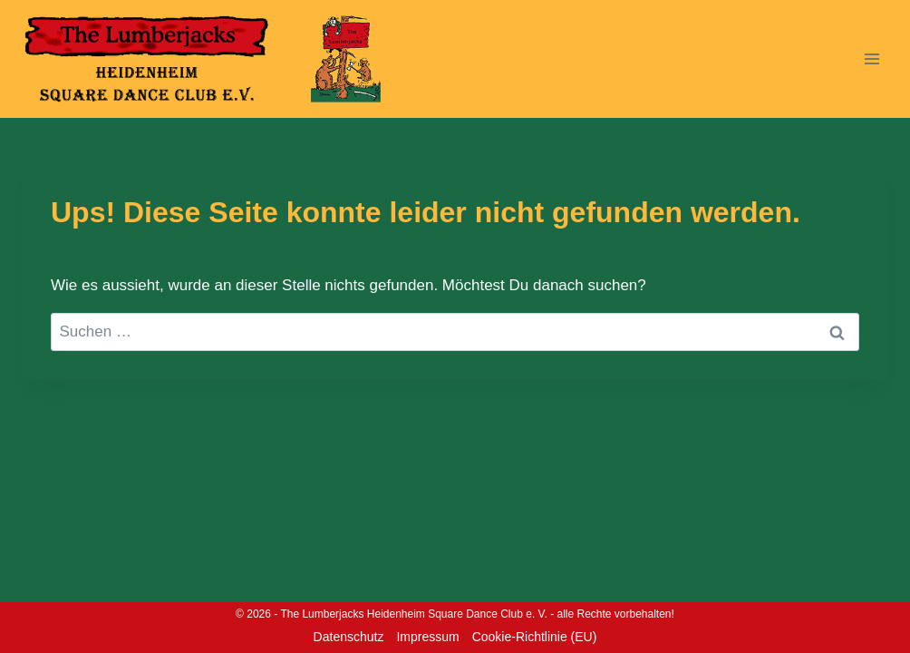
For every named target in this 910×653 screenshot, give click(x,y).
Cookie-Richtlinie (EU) (534, 636)
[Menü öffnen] (871, 58)
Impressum (427, 636)
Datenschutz (349, 636)
